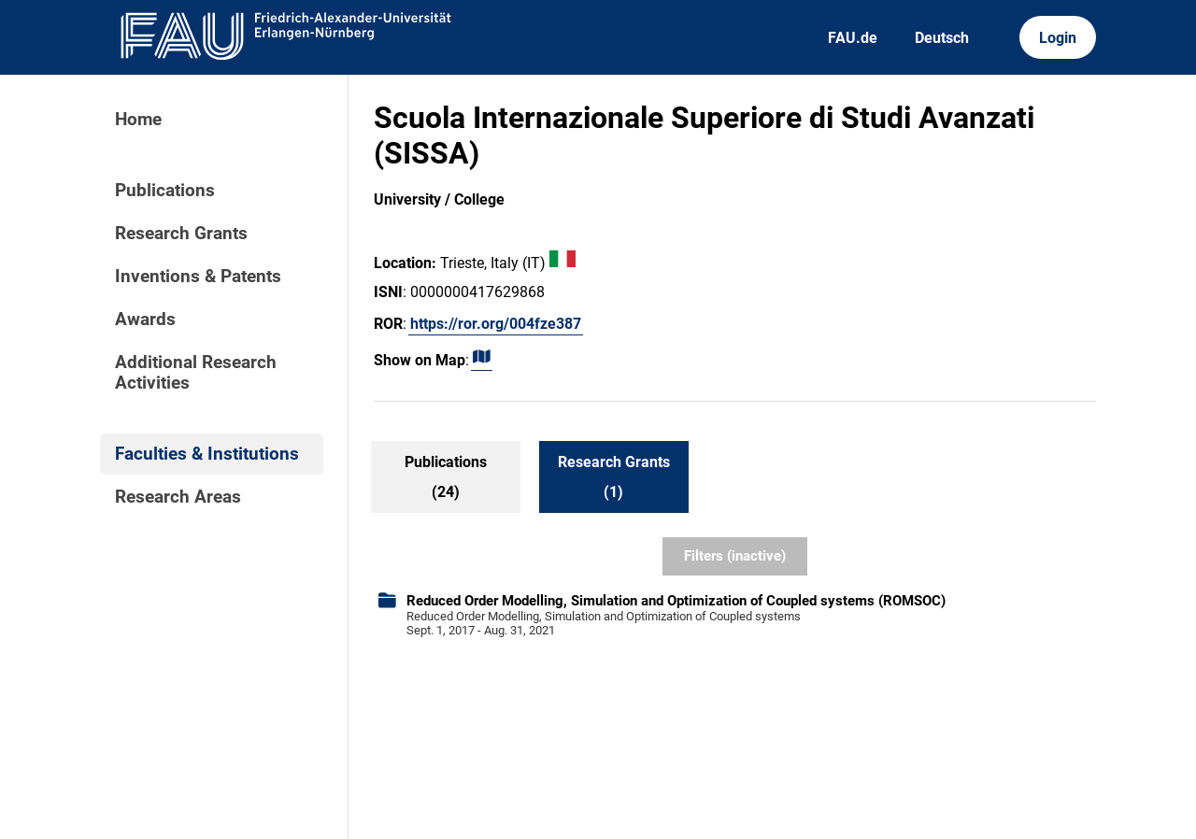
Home (138, 119)
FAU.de (852, 38)
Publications (165, 190)
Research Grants (181, 233)
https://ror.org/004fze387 (495, 324)
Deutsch (942, 38)
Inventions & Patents (198, 276)
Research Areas (178, 497)
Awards (145, 319)
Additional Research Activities (196, 372)
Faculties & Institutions (207, 454)
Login (1057, 38)
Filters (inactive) (735, 555)
